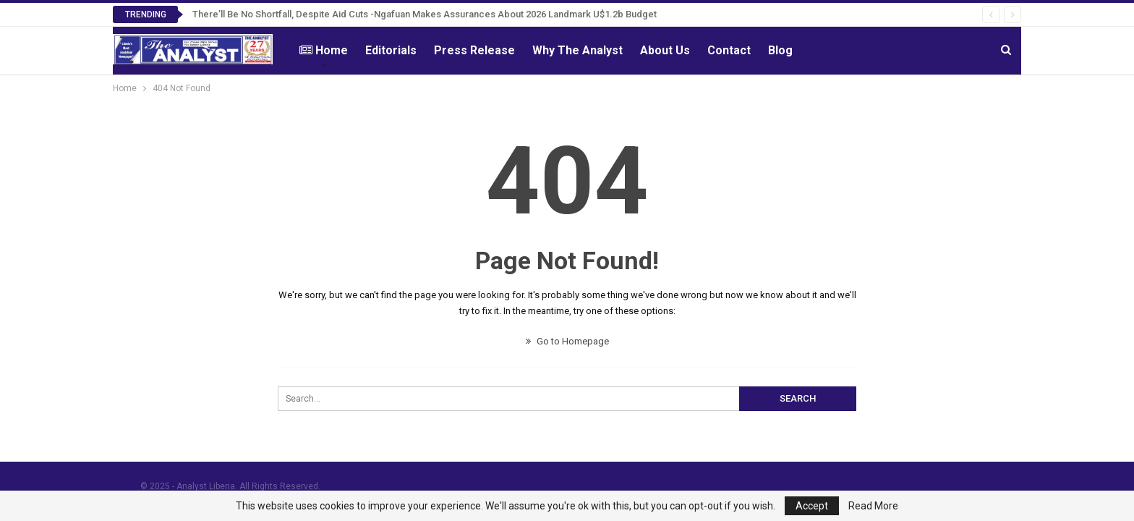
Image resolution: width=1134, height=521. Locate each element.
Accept (812, 506)
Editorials (391, 50)
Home (323, 50)
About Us (665, 50)
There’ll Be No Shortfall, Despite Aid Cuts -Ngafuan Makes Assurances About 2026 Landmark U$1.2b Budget (424, 14)
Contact (729, 50)
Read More (873, 506)
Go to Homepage (567, 341)
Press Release (474, 50)
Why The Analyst (577, 50)
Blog (780, 50)
